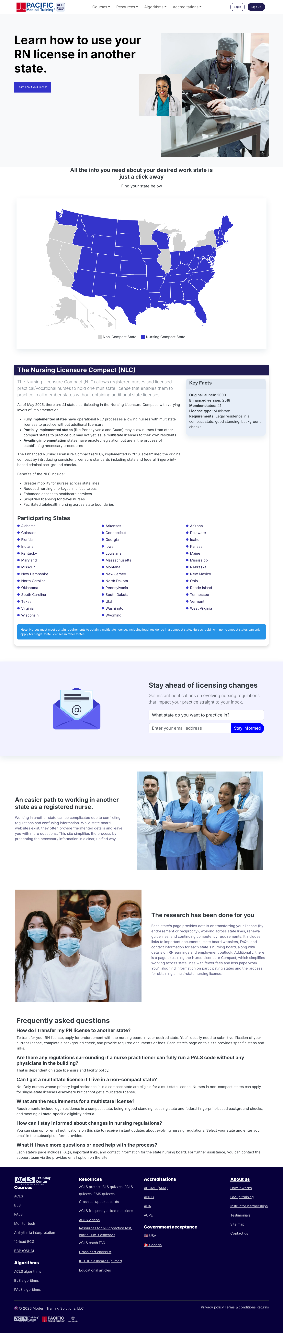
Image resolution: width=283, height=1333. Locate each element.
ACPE (148, 1215)
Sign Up (256, 6)
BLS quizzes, (113, 1187)
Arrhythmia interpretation (34, 1232)
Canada (153, 1245)
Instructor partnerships (249, 1206)
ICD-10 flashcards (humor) (100, 1261)
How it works (241, 1188)
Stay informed (247, 728)
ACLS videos (89, 1220)
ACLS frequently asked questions (106, 1211)
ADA (147, 1206)
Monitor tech (24, 1223)
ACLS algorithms (27, 1271)
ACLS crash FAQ (92, 1243)
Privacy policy (212, 1307)
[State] (206, 715)
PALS (18, 1214)
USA (150, 1236)
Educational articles (95, 1270)
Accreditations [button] (185, 7)
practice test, (121, 1228)
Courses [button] (99, 7)
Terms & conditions (240, 1307)
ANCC (149, 1197)
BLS (17, 1205)
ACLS (18, 1196)
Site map (237, 1224)
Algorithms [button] (154, 7)
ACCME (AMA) (156, 1188)
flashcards (106, 1235)
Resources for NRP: (95, 1228)
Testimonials (240, 1215)
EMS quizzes (104, 1194)
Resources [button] (125, 7)
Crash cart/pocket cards (99, 1202)
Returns (262, 1307)
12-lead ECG (24, 1241)
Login (237, 6)
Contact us (239, 1233)
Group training (242, 1197)
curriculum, (88, 1235)
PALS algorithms (27, 1289)
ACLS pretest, (90, 1187)
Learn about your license (32, 87)
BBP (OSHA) (24, 1251)
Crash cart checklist (95, 1252)
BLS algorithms (26, 1280)
